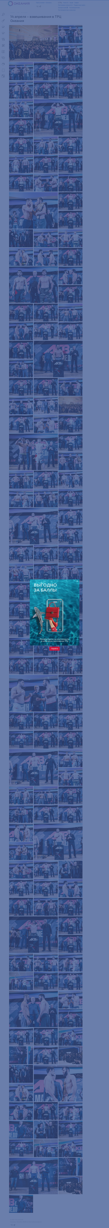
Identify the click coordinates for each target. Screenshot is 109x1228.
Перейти (54, 649)
